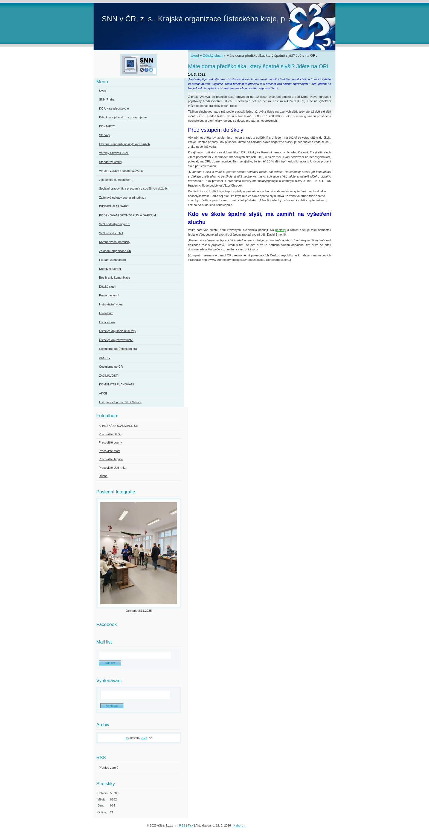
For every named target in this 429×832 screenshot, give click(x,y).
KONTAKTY (107, 126)
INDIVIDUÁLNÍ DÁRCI (114, 206)
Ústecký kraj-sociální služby (117, 331)
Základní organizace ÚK (115, 251)
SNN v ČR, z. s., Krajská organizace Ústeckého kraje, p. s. (198, 19)
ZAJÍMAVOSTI (108, 375)
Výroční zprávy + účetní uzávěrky (121, 170)
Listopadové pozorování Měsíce (120, 402)
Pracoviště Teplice (111, 459)
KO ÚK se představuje (114, 108)
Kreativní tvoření (110, 268)
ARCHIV (105, 357)
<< (127, 737)
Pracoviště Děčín (110, 434)
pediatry (280, 229)
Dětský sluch (213, 55)
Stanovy (104, 135)
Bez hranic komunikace (114, 277)
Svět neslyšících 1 (111, 233)
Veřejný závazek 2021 (114, 153)
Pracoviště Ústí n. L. (112, 467)
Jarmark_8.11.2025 (139, 610)
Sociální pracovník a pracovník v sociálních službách (134, 188)
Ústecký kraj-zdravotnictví (116, 340)
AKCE (103, 393)
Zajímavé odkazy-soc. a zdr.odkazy (122, 197)
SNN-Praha (106, 99)
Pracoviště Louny (110, 442)
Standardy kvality (110, 162)
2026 (144, 737)
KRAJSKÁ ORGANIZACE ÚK (118, 425)
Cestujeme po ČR (111, 366)
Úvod (195, 55)
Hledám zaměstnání (112, 259)
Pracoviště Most (109, 451)
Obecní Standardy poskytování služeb (124, 144)
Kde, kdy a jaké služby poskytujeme (123, 117)
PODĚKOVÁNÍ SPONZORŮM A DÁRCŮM (127, 215)
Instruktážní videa (111, 304)
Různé (103, 476)
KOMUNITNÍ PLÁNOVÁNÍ (116, 384)
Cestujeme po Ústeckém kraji (118, 348)
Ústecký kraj (107, 322)
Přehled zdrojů (108, 767)
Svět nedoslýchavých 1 (114, 224)
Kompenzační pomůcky (114, 242)
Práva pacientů (109, 295)
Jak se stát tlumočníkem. (115, 179)
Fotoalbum (106, 313)
